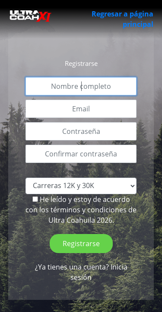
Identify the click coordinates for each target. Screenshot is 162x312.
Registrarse (81, 243)
